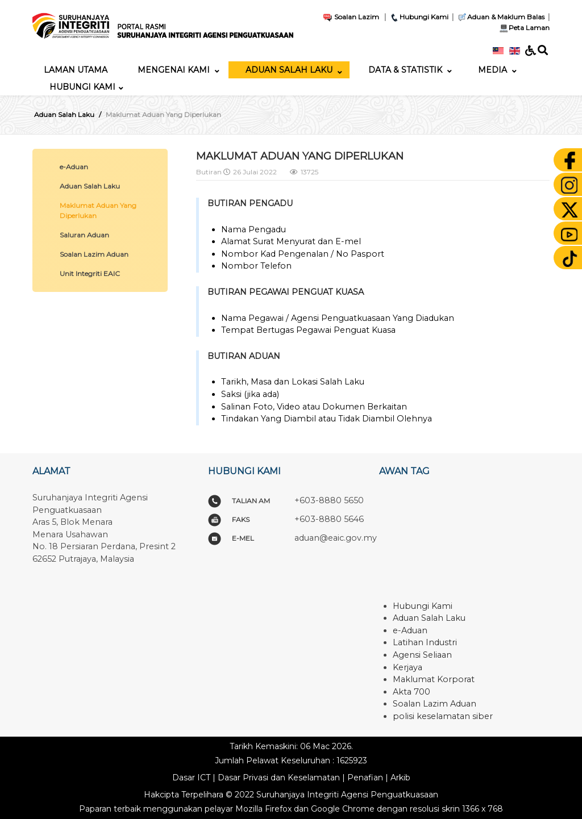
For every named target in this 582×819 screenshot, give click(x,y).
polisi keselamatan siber (443, 716)
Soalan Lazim (350, 16)
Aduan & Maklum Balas (500, 16)
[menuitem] (75, 69)
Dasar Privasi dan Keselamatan (279, 777)
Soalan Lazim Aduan (94, 254)
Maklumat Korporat (434, 679)
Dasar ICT (191, 777)
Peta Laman (523, 27)
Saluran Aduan (84, 235)
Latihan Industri (425, 642)
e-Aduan (74, 166)
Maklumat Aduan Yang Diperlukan (98, 210)
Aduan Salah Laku (90, 186)
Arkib (400, 777)
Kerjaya (407, 667)
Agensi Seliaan (422, 655)
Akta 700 (411, 692)
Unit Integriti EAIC (90, 273)
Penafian (365, 777)
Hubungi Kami (418, 16)
